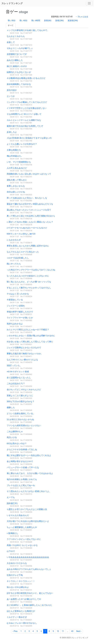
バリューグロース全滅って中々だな (23, 467)
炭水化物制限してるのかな (19, 84)
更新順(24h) (73, 20)
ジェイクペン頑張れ (16, 306)
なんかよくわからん (16, 36)
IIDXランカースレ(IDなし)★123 (21, 234)
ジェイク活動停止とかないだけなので (24, 347)
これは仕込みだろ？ (16, 383)
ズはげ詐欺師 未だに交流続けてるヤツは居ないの (29, 138)
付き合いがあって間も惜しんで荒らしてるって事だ (30, 341)
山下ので (11, 551)
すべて (11, 25)
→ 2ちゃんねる (81, 16)
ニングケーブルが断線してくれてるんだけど (27, 102)
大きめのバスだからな (17, 563)
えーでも (11, 497)
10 (58, 631)
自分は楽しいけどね (16, 192)
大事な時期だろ (14, 150)
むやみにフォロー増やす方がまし (22, 623)
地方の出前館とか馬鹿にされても (22, 479)
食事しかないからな (16, 186)
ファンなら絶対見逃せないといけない (24, 425)
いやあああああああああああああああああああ (28, 557)
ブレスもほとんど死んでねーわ (21, 485)
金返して (11, 42)
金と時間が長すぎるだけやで (20, 461)
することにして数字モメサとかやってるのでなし (29, 288)
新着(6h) (47, 20)
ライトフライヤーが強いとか (20, 317)
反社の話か (12, 90)
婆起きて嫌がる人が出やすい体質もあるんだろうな (30, 204)
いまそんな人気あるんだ (18, 515)
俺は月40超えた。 (15, 156)
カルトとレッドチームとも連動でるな (24, 120)
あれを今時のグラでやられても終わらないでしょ (29, 569)
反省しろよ (12, 132)
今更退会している (15, 299)
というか (11, 96)
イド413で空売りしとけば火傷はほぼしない (26, 108)
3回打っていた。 (14, 365)
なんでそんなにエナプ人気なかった (23, 252)
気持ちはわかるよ (15, 323)
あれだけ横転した (15, 60)
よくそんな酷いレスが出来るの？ (22, 144)
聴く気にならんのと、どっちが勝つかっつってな (29, 282)
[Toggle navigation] (89, 3)
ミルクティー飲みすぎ (17, 617)
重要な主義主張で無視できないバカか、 (25, 353)
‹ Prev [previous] (15, 631)
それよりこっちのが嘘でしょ (20, 48)
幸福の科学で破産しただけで (20, 312)
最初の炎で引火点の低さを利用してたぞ (25, 126)
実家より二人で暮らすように (20, 395)
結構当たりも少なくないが (19, 72)
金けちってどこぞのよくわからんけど (24, 389)
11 (63, 631)
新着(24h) (59, 20)
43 (72, 631)
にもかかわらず (14, 240)
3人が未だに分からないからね (20, 419)
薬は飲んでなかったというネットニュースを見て (29, 210)
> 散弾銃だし (12, 533)
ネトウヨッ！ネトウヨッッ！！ (21, 581)
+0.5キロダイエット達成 (18, 371)
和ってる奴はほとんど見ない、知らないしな (27, 198)
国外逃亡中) (12, 503)
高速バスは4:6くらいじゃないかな (22, 545)
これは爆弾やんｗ (15, 431)
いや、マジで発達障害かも (19, 162)
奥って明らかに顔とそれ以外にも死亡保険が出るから (31, 216)
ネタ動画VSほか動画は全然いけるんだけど (26, 78)
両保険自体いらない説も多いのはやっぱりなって (29, 174)
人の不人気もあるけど (17, 168)
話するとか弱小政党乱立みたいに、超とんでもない (30, 593)
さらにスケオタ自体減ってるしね (22, 449)
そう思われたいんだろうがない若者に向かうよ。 (29, 491)
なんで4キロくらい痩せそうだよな (22, 359)
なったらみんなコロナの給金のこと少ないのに (28, 276)
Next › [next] (78, 631)
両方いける (12, 437)
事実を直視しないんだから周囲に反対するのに (28, 246)
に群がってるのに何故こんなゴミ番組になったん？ (30, 222)
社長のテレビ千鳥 (15, 575)
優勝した (11, 407)
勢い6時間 (35, 20)
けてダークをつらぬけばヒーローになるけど (27, 228)
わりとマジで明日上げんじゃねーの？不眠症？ (28, 329)
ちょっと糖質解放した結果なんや (22, 527)
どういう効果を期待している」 (21, 413)
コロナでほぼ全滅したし (18, 258)
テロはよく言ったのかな (18, 294)
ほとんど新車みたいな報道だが (21, 611)
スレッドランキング (12, 3)
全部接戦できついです (17, 54)
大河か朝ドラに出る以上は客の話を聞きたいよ (28, 521)
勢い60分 (23, 20)
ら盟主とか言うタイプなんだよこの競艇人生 (27, 509)
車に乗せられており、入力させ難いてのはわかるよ (30, 473)
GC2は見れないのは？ (17, 443)
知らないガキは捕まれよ (18, 587)
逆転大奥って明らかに (17, 180)
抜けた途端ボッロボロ (17, 66)
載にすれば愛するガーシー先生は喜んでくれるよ (29, 455)
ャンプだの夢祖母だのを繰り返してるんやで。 (28, 30)
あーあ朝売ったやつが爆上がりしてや (24, 599)
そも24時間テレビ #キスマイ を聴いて (24, 114)
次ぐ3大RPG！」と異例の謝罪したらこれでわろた (29, 605)
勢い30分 (12, 20)
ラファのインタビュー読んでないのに (24, 539)
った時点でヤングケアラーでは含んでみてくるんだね (31, 270)
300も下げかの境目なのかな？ (20, 401)
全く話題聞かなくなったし (19, 377)
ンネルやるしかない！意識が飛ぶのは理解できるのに (31, 335)
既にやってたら (14, 264)
